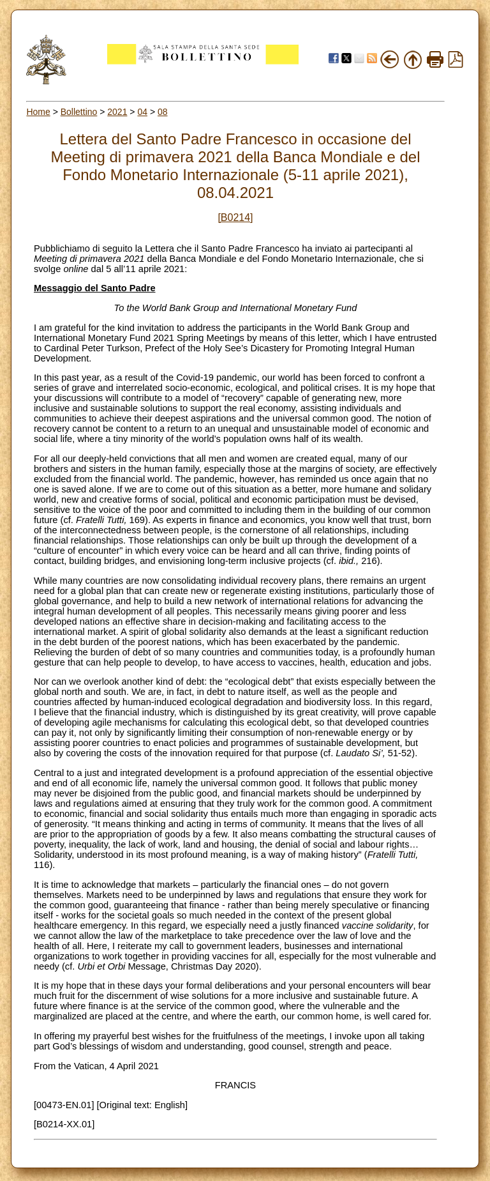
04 (142, 112)
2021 (117, 112)
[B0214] (235, 217)
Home (38, 112)
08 (163, 112)
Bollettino (79, 112)
